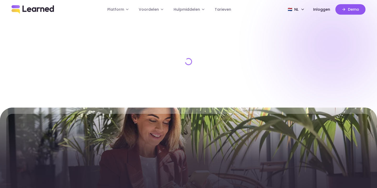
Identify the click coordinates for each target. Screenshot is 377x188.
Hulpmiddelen (189, 9)
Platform (118, 9)
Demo (350, 9)
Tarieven (223, 9)
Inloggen (321, 9)
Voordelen (151, 9)
